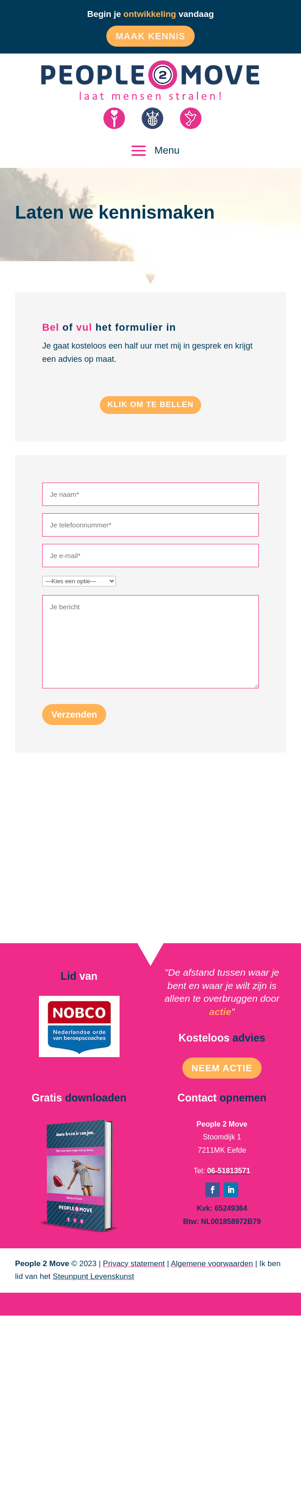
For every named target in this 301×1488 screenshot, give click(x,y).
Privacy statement (134, 1263)
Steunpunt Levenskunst (93, 1276)
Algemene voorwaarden (212, 1263)
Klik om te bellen (151, 404)
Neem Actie (222, 1068)
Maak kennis (150, 36)
